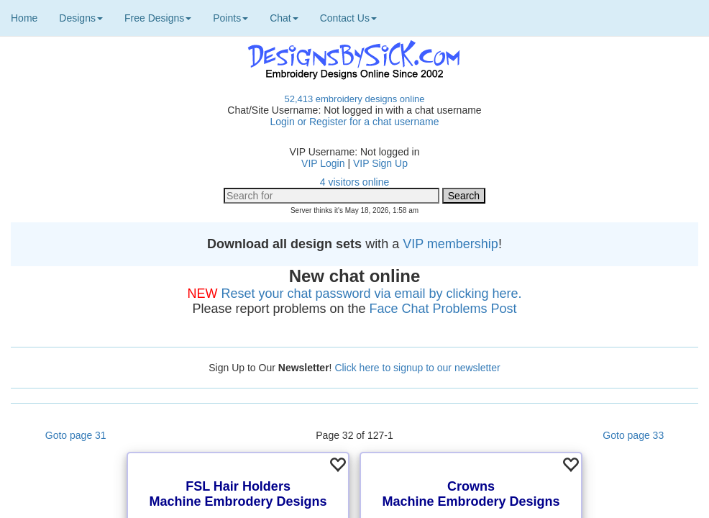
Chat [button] (284, 18)
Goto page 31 (75, 435)
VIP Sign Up (380, 163)
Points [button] (230, 18)
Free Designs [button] (157, 18)
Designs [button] (81, 18)
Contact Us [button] (348, 18)
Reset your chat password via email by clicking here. (371, 293)
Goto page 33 (633, 435)
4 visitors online (355, 182)
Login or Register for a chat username (354, 121)
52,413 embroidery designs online (354, 99)
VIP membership (450, 244)
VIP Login (322, 163)
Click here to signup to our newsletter (417, 367)
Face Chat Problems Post (443, 308)
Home (24, 18)
